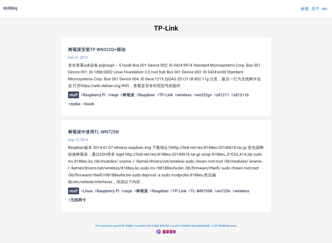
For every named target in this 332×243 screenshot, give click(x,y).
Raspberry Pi (94, 95)
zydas (75, 104)
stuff (73, 95)
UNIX (194, 225)
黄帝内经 (164, 225)
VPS (97, 225)
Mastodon (231, 225)
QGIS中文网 (144, 225)
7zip (135, 225)
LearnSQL (175, 225)
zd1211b (241, 95)
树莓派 (128, 95)
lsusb (89, 104)
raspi (114, 95)
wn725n (223, 191)
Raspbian (147, 95)
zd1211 (222, 95)
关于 (315, 8)
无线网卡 (78, 200)
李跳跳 (129, 225)
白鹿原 (155, 225)
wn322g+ (204, 95)
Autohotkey (106, 225)
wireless (184, 95)
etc (324, 8)
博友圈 (221, 225)
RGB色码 (186, 225)
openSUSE (119, 225)
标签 (305, 8)
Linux (88, 191)
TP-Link (166, 95)
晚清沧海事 (203, 225)
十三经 (213, 225)
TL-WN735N (202, 191)
